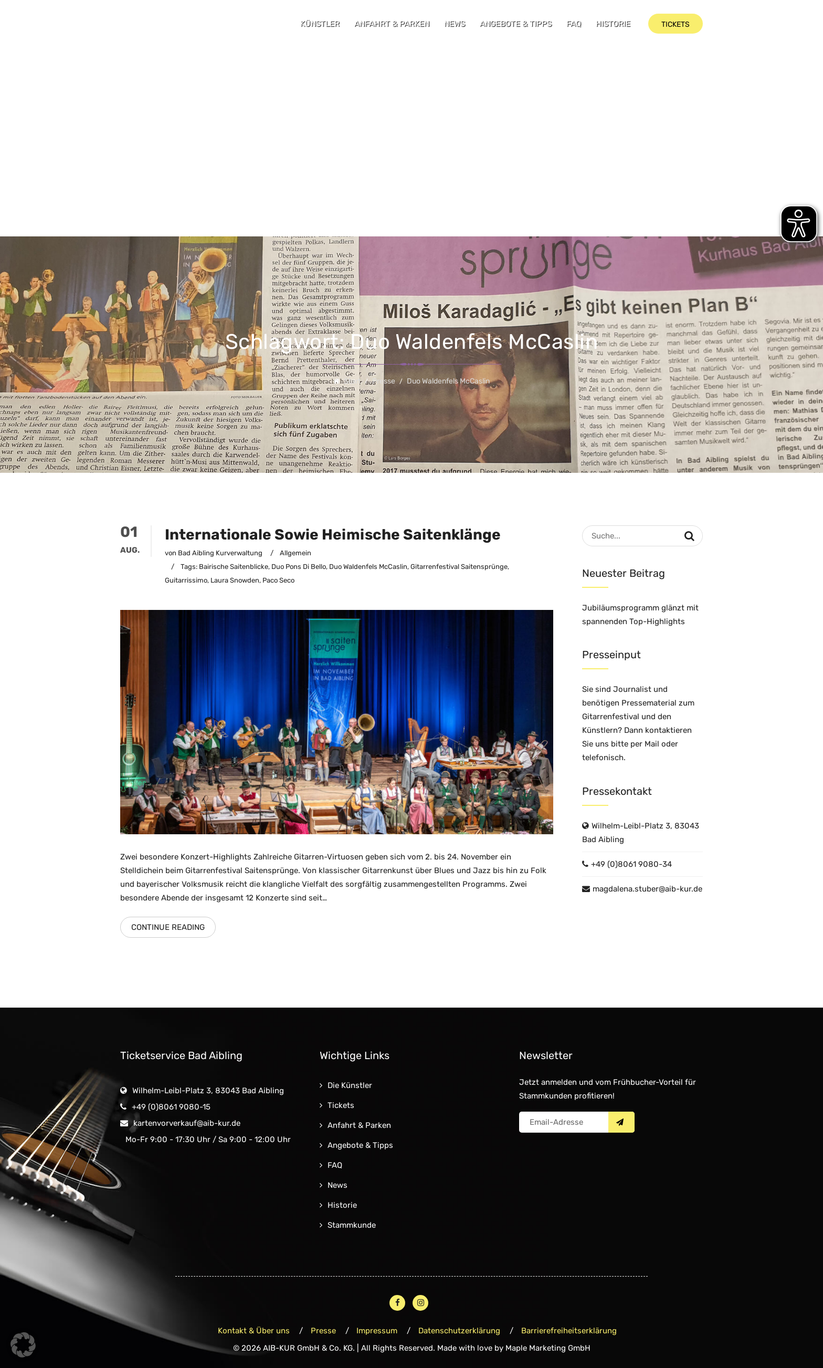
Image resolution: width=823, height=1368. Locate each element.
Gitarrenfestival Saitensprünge (459, 567)
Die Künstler (350, 1085)
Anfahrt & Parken (391, 23)
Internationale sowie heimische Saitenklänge (333, 534)
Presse (323, 1330)
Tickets (341, 1105)
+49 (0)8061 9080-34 (631, 864)
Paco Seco (278, 580)
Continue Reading (168, 927)
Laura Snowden (234, 580)
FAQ (573, 23)
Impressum (377, 1330)
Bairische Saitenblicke (233, 567)
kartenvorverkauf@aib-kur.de (186, 1123)
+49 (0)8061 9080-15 (171, 1107)
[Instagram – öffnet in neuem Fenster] (420, 1303)
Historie (613, 23)
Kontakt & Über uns (254, 1330)
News (454, 23)
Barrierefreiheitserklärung (569, 1330)
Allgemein (295, 553)
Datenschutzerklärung (460, 1330)
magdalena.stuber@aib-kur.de (647, 889)
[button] (23, 1345)
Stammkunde (352, 1225)
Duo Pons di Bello (298, 567)
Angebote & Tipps (516, 23)
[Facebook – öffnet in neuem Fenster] (397, 1303)
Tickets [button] (675, 24)
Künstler (320, 23)
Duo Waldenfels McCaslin (368, 567)
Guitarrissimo (186, 580)
